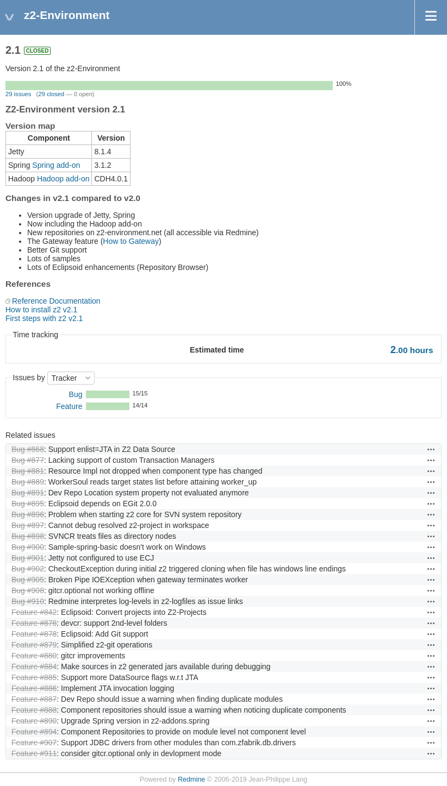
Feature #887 (34, 699)
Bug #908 (27, 590)
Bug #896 (27, 514)
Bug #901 (27, 558)
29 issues (18, 94)
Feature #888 (34, 710)
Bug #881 (27, 471)
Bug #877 (27, 460)
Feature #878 (34, 634)
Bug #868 (27, 449)
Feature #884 (34, 666)
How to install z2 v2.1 (41, 309)
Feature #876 (34, 623)
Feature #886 (34, 688)
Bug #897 (27, 525)
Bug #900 (27, 547)
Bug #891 (27, 492)
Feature (69, 406)
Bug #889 (27, 481)
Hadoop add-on (63, 178)
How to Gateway (131, 241)
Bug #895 (27, 503)
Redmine (191, 779)
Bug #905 (27, 579)
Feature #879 (34, 644)
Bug (76, 394)
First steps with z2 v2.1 (44, 318)
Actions (431, 449)
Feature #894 (34, 731)
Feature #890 (34, 720)
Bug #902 (27, 568)
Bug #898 (27, 536)
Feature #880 (34, 655)
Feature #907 (34, 742)
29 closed (51, 94)
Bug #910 (27, 601)
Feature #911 (34, 753)
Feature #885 (34, 677)
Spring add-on (56, 165)
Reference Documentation (56, 301)
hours (411, 350)
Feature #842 (34, 612)
